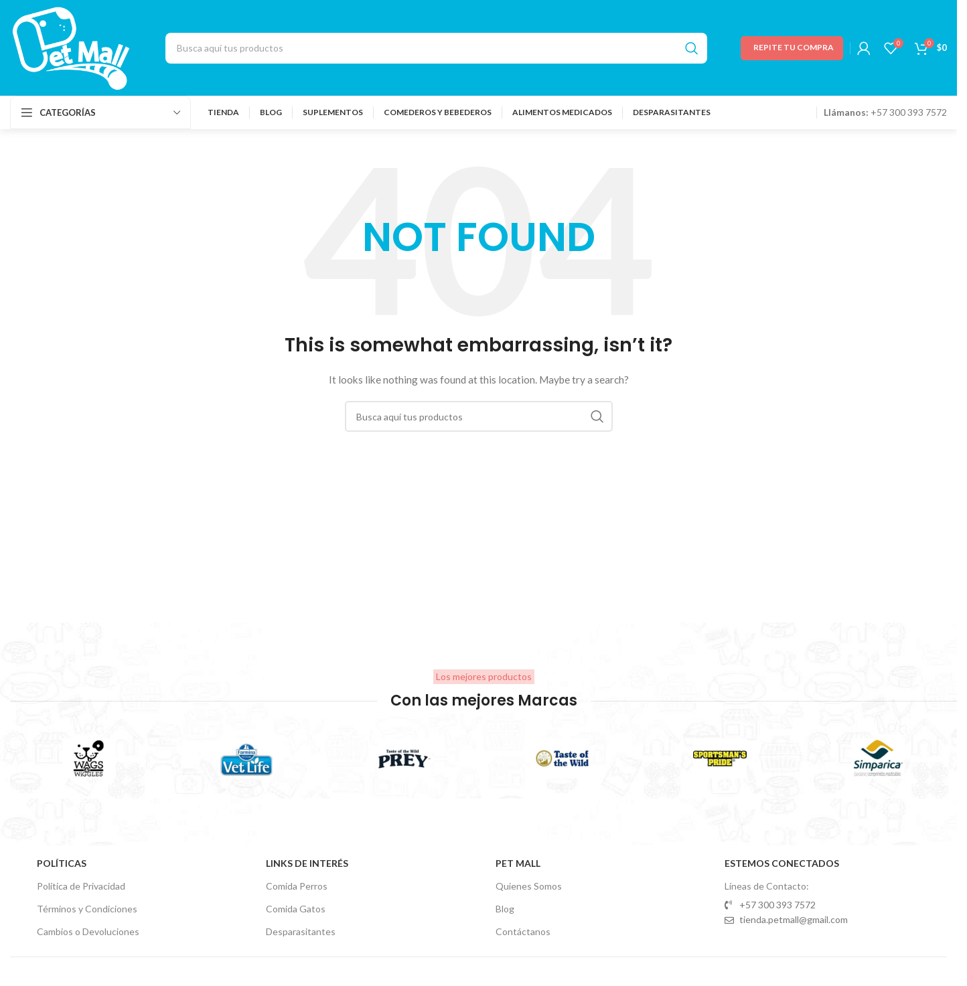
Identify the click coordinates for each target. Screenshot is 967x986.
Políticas (61, 863)
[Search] (436, 48)
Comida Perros (296, 886)
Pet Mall (518, 863)
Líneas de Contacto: (767, 886)
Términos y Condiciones (87, 908)
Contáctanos (523, 931)
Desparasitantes (301, 931)
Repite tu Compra (793, 47)
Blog (505, 908)
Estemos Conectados (782, 863)
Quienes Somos (529, 886)
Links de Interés (307, 863)
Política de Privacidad (81, 886)
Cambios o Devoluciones (88, 931)
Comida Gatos (295, 908)
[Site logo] (71, 46)
